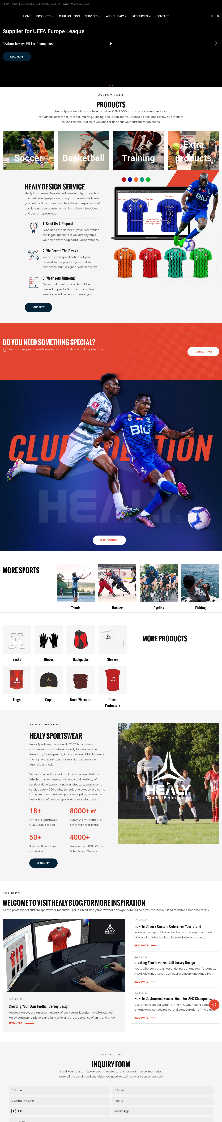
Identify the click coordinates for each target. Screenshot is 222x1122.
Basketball (83, 158)
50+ (35, 837)
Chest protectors (113, 702)
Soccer (28, 158)
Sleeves (112, 659)
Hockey (117, 607)
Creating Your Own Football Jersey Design (39, 1006)
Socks (16, 659)
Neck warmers (80, 699)
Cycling (158, 607)
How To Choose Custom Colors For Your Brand (167, 926)
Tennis (75, 607)
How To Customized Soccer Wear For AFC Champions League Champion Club (172, 998)
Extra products (193, 151)
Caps (48, 699)
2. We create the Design (60, 250)
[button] (109, 85)
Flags (16, 699)
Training (138, 158)
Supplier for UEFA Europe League (43, 31)
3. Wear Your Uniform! (59, 278)
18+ (35, 811)
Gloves (48, 659)
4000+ (80, 837)
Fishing (200, 607)
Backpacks (81, 659)
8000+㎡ (83, 811)
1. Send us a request (58, 223)
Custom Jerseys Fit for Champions (28, 43)
